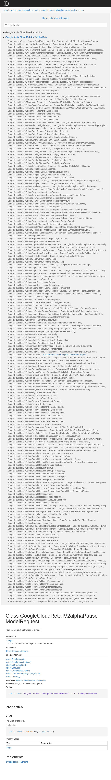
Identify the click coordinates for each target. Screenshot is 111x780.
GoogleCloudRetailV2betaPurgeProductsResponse (78, 572)
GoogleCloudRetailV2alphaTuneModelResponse (29, 523)
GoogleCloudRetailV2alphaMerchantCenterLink (79, 325)
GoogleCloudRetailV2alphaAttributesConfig (27, 128)
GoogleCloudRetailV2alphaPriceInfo (81, 363)
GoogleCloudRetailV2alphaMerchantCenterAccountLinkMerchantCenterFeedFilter (44, 323)
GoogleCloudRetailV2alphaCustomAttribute (74, 227)
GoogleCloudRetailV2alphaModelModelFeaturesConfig (32, 334)
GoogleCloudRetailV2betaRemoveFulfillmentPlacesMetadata (35, 581)
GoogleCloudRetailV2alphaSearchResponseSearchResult (34, 503)
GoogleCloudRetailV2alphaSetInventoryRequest (29, 511)
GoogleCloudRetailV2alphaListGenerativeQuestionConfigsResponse (38, 302)
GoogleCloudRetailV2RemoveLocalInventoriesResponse (33, 96)
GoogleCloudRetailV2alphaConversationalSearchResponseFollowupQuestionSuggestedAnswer (51, 218)
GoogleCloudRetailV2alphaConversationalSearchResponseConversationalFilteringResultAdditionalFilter (54, 212)
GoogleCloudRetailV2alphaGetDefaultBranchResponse (32, 265)
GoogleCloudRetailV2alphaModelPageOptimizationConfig (33, 337)
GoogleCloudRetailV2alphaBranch (23, 146)
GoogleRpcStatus (67, 601)
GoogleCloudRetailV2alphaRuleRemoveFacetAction (31, 444)
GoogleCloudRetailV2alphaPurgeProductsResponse (31, 386)
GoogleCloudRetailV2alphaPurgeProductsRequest (79, 384)
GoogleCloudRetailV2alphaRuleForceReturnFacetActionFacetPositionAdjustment (44, 436)
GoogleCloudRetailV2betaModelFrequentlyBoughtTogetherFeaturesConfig (72, 563)
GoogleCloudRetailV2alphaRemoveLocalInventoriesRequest (35, 418)
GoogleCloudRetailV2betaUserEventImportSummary (31, 598)
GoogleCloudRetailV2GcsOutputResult (61, 61)
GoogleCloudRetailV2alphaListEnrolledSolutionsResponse (34, 299)
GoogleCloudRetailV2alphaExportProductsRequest (72, 247)
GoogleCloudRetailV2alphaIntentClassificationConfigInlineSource (37, 291)
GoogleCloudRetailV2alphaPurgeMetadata (73, 381)
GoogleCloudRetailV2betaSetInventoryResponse (75, 592)
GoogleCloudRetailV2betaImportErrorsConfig (28, 558)
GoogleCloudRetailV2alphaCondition (66, 183)
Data (44, 680)
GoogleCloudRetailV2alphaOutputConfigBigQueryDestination (35, 349)
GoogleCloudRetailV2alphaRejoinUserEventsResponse (32, 398)
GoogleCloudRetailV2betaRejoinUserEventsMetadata (83, 575)
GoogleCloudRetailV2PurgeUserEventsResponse (30, 85)
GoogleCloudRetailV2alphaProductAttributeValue (78, 369)
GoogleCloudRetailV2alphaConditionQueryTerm (29, 186)
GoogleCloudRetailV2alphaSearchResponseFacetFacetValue (35, 497)
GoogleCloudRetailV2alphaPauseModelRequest (62, 10)
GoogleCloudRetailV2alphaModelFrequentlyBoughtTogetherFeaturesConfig (41, 331)
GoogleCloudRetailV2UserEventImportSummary (70, 102)
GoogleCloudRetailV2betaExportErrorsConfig (28, 549)
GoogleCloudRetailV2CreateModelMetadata (69, 56)
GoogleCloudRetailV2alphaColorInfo (74, 166)
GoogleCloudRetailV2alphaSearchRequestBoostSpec (73, 450)
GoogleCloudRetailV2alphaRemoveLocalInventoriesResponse (35, 421)
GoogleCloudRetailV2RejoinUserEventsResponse (30, 87)
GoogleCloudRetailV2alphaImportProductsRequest (72, 273)
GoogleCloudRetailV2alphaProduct (69, 366)
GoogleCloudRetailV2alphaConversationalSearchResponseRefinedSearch (41, 221)
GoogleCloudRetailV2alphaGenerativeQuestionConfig (32, 259)
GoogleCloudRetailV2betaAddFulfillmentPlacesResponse (33, 537)
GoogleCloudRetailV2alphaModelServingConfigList (30, 346)
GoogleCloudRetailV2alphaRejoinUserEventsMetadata (32, 392)
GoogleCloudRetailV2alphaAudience (65, 128)
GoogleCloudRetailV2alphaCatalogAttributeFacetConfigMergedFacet (38, 157)
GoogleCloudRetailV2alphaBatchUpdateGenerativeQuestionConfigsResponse (43, 140)
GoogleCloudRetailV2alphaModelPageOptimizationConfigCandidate (38, 340)
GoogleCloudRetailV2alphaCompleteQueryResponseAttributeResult (38, 172)
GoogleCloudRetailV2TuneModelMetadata (69, 99)
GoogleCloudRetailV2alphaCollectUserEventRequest (31, 166)
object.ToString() (13, 676)
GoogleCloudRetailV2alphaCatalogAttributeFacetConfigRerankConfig (39, 163)
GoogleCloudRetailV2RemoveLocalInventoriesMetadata (33, 93)
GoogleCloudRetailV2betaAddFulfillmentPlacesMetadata (33, 534)
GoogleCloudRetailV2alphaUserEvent (89, 526)
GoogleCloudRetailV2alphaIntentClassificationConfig (31, 282)
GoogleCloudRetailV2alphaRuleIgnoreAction (27, 439)
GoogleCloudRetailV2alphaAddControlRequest (29, 108)
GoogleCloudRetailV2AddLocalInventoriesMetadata (31, 53)
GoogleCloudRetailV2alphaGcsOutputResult (27, 256)
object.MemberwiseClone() (18, 671)
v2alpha (39, 680)
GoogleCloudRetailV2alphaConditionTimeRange (75, 186)
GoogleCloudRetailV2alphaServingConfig (87, 505)
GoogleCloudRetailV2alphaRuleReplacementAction (80, 444)
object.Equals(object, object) (18, 662)
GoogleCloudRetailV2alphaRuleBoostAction (27, 430)
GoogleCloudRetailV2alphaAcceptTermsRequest (29, 105)
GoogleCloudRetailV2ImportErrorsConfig (77, 64)
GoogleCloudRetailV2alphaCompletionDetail (27, 183)
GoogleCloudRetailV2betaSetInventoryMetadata (29, 592)
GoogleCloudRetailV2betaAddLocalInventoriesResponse (33, 543)
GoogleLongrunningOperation (21, 601)
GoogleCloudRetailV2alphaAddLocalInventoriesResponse (33, 122)
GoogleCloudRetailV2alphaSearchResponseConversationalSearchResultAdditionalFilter (47, 488)
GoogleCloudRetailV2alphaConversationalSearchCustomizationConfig (72, 189)
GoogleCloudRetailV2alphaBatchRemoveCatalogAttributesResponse (38, 134)
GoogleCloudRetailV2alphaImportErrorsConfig (85, 270)
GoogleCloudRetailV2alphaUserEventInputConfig (30, 532)
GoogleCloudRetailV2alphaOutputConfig (74, 346)
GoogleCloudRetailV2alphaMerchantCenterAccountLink (33, 320)
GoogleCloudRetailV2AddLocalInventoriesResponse (80, 53)
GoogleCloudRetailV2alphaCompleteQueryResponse (31, 169)
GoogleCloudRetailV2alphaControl (23, 189)
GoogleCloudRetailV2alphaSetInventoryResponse (75, 511)
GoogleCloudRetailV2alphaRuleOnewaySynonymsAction (75, 439)
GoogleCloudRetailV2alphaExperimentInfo (27, 236)
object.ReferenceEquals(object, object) (23, 673)
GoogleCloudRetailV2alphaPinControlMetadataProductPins (79, 357)
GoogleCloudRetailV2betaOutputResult (25, 569)
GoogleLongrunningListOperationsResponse (77, 598)
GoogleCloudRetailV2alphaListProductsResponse (75, 308)
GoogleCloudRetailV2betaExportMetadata (70, 549)
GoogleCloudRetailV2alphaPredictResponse (68, 360)
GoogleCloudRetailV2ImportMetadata (24, 67)
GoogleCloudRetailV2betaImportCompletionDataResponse (75, 555)
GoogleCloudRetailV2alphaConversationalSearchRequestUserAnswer (39, 201)
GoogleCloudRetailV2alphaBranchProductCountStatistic (66, 146)
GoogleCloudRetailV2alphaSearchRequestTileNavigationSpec (35, 482)
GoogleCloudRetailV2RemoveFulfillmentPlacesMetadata (80, 87)
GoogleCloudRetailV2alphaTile (57, 514)
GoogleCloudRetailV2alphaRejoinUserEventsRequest (32, 395)
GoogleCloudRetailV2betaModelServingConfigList (81, 566)
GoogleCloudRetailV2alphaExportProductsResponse (31, 250)
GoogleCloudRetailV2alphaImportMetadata (27, 273)
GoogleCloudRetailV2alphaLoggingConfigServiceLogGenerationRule (38, 317)
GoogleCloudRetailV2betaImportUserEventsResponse (81, 561)
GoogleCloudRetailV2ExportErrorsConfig (77, 58)
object (10, 641)
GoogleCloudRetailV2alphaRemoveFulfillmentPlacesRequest (35, 410)
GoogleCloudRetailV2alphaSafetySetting (79, 447)
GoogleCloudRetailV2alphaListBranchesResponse (30, 294)
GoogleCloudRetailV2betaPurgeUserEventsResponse (32, 575)
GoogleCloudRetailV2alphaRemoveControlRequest (30, 404)
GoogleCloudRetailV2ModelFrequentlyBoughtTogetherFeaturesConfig (39, 73)
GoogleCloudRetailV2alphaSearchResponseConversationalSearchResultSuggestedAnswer (48, 491)
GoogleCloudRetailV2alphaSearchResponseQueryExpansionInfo (37, 500)
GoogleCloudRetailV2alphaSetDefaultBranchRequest (31, 508)
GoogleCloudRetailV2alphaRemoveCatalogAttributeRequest (35, 401)
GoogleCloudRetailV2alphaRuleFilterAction (27, 433)
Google (19, 680)
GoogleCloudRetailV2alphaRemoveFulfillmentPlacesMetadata (35, 407)
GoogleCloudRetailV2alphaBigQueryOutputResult (30, 143)
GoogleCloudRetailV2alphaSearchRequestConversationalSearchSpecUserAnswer (44, 459)
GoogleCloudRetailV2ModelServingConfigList (74, 76)
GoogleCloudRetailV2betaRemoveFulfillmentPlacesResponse (35, 584)
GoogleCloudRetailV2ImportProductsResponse (65, 67)
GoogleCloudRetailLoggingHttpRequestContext (29, 44)
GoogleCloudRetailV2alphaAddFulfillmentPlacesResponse (34, 114)
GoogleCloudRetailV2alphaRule (69, 427)
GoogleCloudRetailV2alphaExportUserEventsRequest (82, 250)
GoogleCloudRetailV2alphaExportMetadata (27, 247)
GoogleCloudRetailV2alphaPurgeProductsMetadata (31, 384)
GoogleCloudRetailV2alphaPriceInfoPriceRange (29, 366)
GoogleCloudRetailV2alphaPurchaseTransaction (29, 381)
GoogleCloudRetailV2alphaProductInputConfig (28, 375)
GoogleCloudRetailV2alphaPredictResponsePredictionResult (35, 363)
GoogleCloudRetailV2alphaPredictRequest (27, 360)
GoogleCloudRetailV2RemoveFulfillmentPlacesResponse (33, 90)
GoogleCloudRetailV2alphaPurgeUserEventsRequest (81, 386)
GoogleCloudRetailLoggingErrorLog (82, 41)
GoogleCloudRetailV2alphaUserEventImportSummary (32, 529)
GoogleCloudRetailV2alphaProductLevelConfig (73, 375)
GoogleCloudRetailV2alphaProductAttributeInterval (30, 369)
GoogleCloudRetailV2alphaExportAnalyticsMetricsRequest (34, 241)
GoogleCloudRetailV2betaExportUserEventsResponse (81, 552)
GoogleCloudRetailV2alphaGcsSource (67, 256)
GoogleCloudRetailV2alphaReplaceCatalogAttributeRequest (34, 424)
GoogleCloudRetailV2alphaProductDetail (26, 372)
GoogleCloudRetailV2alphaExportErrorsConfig (85, 244)
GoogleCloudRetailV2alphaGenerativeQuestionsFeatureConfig (36, 262)
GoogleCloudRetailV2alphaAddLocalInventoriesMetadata (33, 117)
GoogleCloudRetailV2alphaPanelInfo (24, 355)
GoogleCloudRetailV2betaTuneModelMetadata (28, 595)
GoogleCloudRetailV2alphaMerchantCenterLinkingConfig (33, 328)
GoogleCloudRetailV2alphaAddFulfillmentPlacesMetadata (78, 108)
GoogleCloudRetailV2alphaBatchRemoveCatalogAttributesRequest (38, 131)
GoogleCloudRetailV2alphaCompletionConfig (28, 180)
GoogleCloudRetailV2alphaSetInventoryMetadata (80, 508)
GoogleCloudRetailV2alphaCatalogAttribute (27, 151)
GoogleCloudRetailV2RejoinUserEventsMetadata (77, 85)
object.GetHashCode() (16, 665)
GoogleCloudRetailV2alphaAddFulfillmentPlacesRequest (33, 111)
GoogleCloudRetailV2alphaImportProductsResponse (31, 276)
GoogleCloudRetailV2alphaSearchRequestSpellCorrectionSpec (36, 479)
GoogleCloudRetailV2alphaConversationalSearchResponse (34, 206)
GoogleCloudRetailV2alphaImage (75, 265)
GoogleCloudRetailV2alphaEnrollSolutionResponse (78, 233)
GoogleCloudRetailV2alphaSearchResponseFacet (30, 494)
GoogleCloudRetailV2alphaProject (23, 378)
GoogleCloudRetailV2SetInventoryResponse (27, 99)
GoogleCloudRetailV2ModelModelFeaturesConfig (30, 76)
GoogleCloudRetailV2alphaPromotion (58, 378)
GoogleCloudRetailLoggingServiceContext (26, 47)
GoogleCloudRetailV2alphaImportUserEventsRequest (82, 276)
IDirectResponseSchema (17, 651)
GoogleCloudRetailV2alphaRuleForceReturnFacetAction (74, 433)
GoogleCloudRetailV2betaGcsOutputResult (27, 555)
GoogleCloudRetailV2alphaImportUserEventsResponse (32, 279)
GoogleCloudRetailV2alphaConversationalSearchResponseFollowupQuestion (42, 215)
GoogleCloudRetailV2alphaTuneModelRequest (74, 520)
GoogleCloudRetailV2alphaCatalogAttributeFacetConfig (74, 151)
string (9, 748)
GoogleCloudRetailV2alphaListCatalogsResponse (78, 294)
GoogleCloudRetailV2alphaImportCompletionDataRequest (34, 267)
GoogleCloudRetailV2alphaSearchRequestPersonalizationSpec (36, 473)
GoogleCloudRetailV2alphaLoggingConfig (26, 314)
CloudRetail (30, 680)
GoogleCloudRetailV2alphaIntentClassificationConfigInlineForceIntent (39, 288)
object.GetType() (13, 668)
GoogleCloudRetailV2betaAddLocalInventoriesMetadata (33, 540)
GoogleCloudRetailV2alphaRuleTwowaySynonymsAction (33, 447)
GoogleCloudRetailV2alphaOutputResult (78, 352)
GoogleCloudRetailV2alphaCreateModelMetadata (30, 227)
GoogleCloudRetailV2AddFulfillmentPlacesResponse (80, 50)
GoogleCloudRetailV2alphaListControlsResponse (30, 296)
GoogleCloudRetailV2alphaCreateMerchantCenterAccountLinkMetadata (40, 224)
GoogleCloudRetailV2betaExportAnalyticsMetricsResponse (80, 546)
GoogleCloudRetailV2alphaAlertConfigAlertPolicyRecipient (80, 125)
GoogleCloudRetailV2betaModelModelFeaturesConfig (32, 566)
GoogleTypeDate (85, 601)
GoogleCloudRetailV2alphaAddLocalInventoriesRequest (33, 119)
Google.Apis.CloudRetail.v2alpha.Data (20, 10)
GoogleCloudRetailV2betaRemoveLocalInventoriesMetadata (35, 587)
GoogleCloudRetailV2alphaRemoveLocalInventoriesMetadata (35, 415)
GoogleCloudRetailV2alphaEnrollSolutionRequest (30, 233)
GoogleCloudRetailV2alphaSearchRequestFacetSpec (32, 468)
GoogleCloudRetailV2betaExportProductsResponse (31, 552)
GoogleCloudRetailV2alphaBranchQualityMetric (29, 148)
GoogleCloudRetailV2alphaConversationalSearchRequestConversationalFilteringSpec (46, 195)
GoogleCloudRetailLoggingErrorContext (46, 41)
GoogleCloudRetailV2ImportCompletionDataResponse (32, 64)
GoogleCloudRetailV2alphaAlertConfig (79, 122)
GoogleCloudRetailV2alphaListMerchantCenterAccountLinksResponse (39, 305)
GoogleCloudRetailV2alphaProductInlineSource (68, 372)
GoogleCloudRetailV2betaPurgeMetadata (64, 569)
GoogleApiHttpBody (16, 41)
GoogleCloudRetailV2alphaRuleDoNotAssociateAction (74, 430)
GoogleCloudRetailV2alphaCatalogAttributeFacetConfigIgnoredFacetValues (41, 154)
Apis (24, 680)
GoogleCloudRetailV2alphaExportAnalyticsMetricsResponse (35, 244)
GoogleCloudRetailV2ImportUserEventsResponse (30, 70)
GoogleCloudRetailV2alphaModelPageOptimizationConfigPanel (36, 343)
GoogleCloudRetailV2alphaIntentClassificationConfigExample (35, 285)
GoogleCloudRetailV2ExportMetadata (24, 61)
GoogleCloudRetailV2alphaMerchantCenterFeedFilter (32, 325)
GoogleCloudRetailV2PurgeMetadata (58, 79)
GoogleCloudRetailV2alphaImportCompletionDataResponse (34, 270)
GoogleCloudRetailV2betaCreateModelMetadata (29, 546)
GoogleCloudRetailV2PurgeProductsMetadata (28, 82)
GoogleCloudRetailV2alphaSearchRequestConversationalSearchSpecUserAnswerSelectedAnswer (52, 462)
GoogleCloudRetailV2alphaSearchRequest (27, 450)
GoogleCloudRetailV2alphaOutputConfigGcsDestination (33, 352)
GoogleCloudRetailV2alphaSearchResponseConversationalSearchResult (40, 485)
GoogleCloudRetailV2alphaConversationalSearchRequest (33, 192)
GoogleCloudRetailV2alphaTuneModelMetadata (29, 520)
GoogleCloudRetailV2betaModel (22, 563)
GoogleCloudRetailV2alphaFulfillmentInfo (78, 253)
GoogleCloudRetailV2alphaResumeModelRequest (30, 427)
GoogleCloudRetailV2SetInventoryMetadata (80, 96)
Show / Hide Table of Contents (55, 18)
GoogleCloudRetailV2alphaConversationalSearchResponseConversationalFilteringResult (47, 209)
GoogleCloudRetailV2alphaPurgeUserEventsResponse (32, 389)
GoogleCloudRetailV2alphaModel (76, 328)
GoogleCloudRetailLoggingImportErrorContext (73, 44)
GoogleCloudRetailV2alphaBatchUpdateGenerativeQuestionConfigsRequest (42, 137)
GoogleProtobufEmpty (47, 601)
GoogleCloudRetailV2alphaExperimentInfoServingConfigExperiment (38, 238)
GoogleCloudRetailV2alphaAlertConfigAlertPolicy (29, 125)
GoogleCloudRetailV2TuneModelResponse (27, 102)
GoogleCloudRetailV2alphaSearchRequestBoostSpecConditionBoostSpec (41, 453)
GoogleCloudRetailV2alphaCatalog (68, 148)
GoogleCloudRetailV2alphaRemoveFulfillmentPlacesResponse (36, 413)
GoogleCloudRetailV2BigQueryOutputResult (27, 56)
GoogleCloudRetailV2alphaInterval (84, 291)
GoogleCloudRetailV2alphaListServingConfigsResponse (33, 311)
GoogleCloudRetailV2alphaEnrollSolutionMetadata (67, 230)
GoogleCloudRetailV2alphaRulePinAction (26, 442)
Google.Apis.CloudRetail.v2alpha (23, 32)
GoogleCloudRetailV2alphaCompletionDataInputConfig (75, 180)
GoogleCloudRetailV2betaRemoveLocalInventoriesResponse (35, 590)
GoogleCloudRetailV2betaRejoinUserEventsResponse (32, 578)
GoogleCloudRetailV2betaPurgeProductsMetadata (30, 572)
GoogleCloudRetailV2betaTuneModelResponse (73, 595)
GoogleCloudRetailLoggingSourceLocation (67, 47)
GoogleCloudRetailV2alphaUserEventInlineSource (81, 529)
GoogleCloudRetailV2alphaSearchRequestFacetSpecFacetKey (36, 471)
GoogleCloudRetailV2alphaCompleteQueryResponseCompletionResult (39, 175)
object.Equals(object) (15, 659)
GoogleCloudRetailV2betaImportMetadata (69, 558)
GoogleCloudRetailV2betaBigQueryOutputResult (83, 543)
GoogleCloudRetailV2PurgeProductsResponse (72, 82)
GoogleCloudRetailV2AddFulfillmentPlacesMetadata (31, 50)
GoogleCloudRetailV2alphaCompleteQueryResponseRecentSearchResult (41, 177)
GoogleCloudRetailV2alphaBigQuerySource (74, 143)
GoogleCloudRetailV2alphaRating (75, 389)
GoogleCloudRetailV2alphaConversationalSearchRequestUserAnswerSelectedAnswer (46, 204)
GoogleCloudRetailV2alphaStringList (24, 514)
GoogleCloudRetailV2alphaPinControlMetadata (29, 357)
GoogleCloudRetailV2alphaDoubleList (24, 230)
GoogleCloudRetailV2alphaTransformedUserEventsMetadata (35, 517)
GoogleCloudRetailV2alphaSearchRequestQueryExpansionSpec (36, 476)
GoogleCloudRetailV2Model (67, 70)
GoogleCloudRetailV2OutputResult (23, 79)
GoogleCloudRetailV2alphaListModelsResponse (29, 308)
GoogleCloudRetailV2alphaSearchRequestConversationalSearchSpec (39, 456)
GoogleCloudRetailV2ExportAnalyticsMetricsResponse (32, 58)
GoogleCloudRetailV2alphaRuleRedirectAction (68, 442)
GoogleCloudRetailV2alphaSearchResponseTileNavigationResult (37, 505)
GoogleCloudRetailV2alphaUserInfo (70, 532)
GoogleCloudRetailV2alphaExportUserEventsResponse (32, 253)
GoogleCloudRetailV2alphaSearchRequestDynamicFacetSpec (35, 465)
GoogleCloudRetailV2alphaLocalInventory (79, 311)
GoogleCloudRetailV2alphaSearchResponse (86, 482)
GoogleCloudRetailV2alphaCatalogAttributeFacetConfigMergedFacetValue (41, 160)
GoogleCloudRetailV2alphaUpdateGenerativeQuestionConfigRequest (39, 526)
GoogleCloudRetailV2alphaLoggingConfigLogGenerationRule (75, 314)
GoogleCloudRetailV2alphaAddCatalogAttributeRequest (79, 105)
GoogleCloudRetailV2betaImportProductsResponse (31, 561)
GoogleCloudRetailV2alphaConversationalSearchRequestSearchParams (40, 198)
